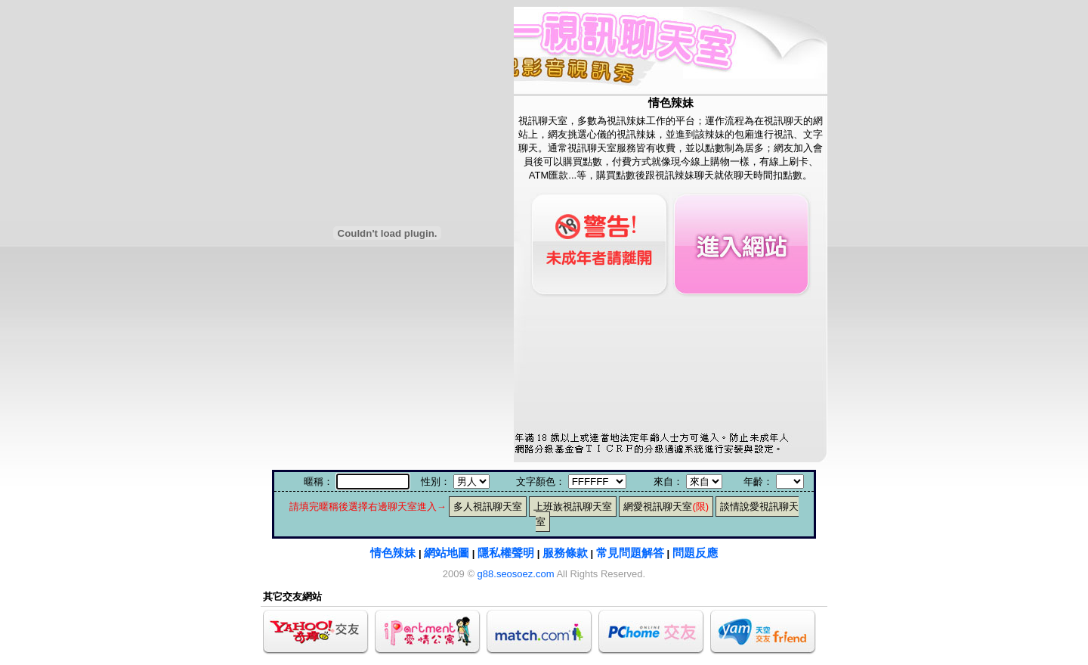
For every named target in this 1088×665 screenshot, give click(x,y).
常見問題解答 (630, 552)
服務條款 (565, 552)
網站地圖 (446, 552)
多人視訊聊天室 (487, 506)
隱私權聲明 (506, 552)
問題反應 (695, 552)
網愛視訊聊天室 (666, 506)
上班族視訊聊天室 (572, 506)
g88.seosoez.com (516, 574)
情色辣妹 (393, 552)
